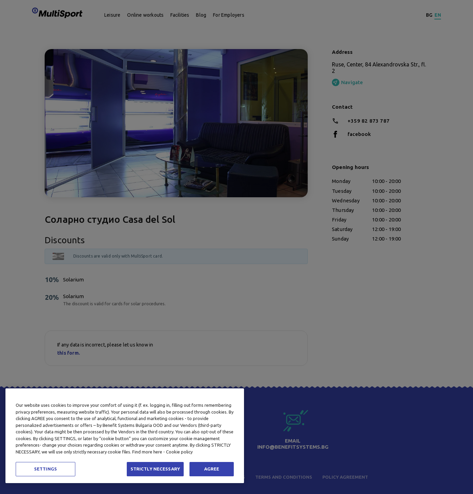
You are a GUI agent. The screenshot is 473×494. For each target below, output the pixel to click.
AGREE (211, 468)
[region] (124, 435)
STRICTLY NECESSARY (155, 468)
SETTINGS (45, 468)
